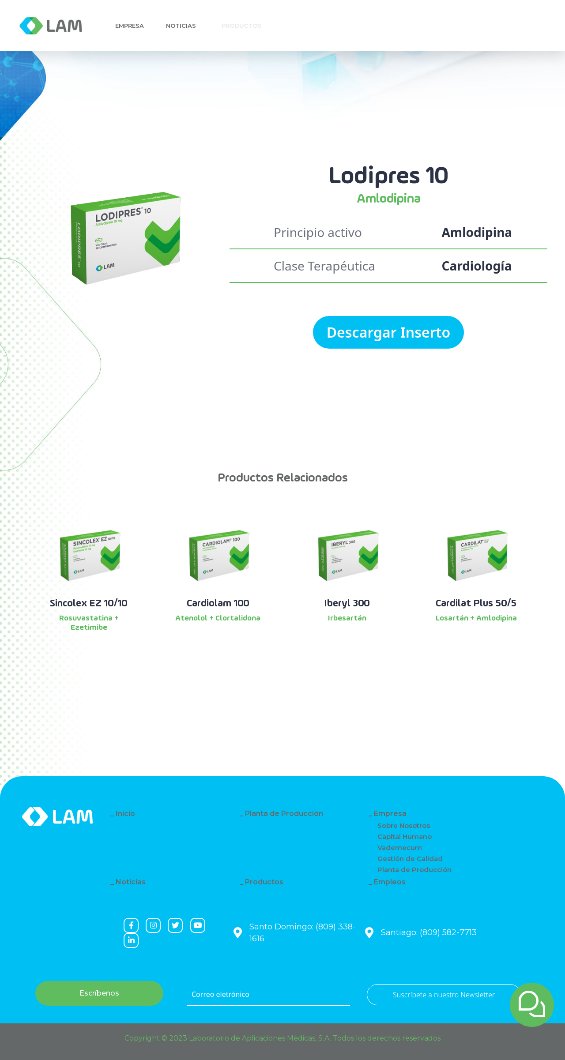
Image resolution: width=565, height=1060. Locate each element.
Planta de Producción (284, 813)
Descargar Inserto (389, 332)
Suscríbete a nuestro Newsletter (444, 995)
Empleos (390, 882)
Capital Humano (404, 836)
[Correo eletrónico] (268, 994)
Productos (264, 882)
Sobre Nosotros (403, 825)
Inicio (125, 813)
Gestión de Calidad (410, 858)
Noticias (183, 25)
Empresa (129, 25)
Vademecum (399, 847)
